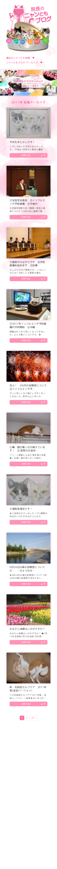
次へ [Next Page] (33, 717)
